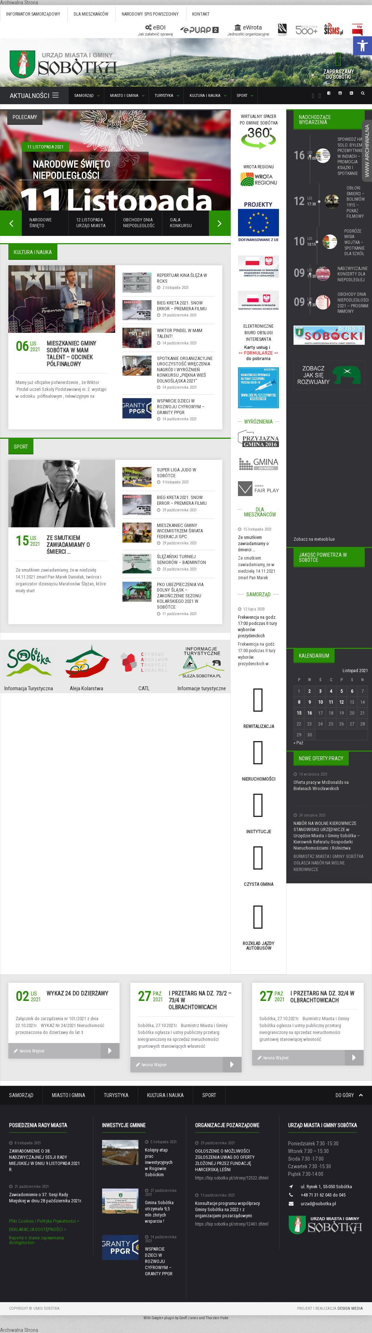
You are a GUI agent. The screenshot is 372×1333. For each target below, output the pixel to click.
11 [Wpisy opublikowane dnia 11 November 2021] (330, 702)
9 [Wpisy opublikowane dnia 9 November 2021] (309, 702)
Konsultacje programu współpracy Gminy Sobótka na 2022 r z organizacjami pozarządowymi (227, 1209)
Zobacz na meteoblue (314, 539)
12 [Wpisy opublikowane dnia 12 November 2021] (341, 702)
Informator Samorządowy (33, 14)
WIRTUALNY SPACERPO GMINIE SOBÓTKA (258, 123)
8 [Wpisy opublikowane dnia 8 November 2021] (299, 702)
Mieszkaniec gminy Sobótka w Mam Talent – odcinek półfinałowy (71, 354)
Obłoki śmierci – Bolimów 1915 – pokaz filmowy (356, 202)
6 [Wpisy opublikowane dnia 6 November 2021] (352, 691)
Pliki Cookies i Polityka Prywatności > (44, 1221)
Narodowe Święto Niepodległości (71, 170)
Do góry (349, 1095)
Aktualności (34, 95)
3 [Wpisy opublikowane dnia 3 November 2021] (320, 691)
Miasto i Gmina (68, 1095)
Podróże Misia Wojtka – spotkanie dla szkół (354, 242)
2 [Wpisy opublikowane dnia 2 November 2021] (309, 691)
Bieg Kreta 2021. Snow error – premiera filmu (182, 305)
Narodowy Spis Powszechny (150, 14)
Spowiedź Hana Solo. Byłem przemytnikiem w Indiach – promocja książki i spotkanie (352, 156)
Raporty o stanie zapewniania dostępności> (36, 1240)
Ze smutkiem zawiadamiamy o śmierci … (68, 545)
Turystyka (116, 1095)
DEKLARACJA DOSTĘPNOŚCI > (37, 1229)
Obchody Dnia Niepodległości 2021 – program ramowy (353, 303)
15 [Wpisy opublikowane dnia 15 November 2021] (299, 713)
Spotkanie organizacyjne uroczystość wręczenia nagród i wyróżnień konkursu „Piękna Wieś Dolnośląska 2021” (185, 370)
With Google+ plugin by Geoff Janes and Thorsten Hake (186, 1318)
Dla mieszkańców (91, 14)
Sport (209, 1095)
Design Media (350, 1308)
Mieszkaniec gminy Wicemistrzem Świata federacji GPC (180, 531)
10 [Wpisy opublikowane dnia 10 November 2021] (320, 702)
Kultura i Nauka (165, 1095)
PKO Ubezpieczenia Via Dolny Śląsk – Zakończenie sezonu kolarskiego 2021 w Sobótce (180, 596)
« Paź (298, 742)
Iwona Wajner (29, 1050)
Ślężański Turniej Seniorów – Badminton (181, 559)
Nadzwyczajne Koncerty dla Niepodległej (352, 274)
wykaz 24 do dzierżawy (77, 993)
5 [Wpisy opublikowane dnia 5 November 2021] (341, 691)
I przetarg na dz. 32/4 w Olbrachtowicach (322, 997)
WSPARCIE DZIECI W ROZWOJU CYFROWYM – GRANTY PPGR (181, 406)
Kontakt (201, 14)
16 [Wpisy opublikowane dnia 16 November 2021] (309, 713)
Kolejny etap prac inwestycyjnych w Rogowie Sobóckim (161, 1162)
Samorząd (21, 1095)
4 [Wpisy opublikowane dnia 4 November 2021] (330, 691)
